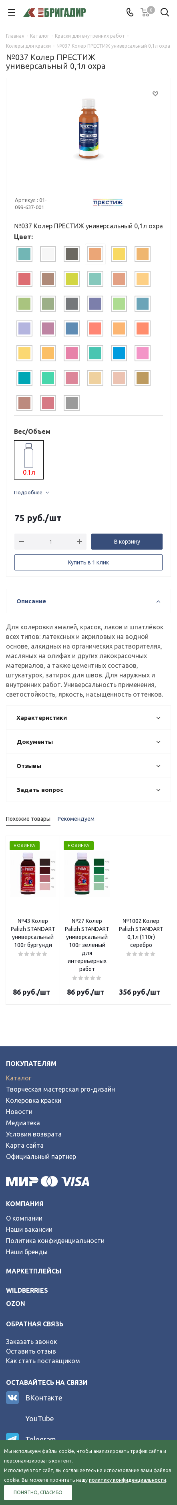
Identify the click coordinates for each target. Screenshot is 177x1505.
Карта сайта (25, 1121)
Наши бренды (27, 1227)
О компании (24, 1194)
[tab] (24, 254)
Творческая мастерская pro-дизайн (60, 1065)
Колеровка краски (33, 1076)
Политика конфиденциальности (55, 1216)
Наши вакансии (29, 1205)
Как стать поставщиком (43, 1336)
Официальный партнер (41, 1132)
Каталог (18, 1054)
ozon (15, 1279)
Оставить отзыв (31, 1327)
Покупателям (31, 1039)
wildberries (27, 1266)
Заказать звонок (31, 1317)
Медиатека (23, 1098)
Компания (25, 1179)
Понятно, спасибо (38, 1492)
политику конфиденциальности (127, 1480)
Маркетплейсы (34, 1247)
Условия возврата (34, 1110)
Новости (19, 1087)
